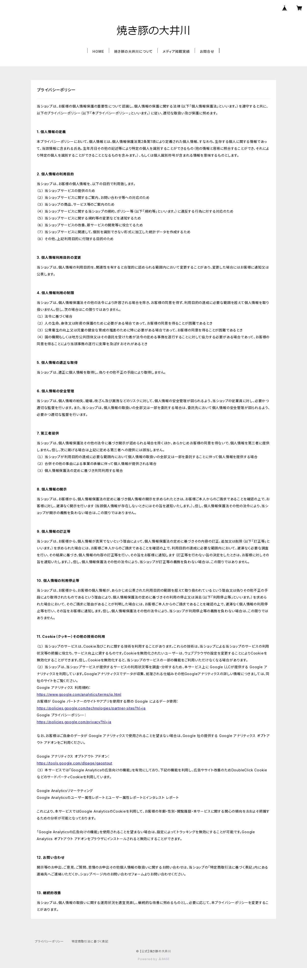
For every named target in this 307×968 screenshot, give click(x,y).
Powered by (153, 959)
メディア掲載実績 (176, 51)
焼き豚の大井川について (133, 51)
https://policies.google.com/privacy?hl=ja (74, 722)
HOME (98, 51)
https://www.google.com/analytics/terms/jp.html (79, 694)
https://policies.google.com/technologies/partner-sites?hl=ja (91, 708)
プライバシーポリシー (49, 941)
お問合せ (207, 51)
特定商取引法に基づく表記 (90, 941)
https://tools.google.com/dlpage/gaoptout (74, 763)
